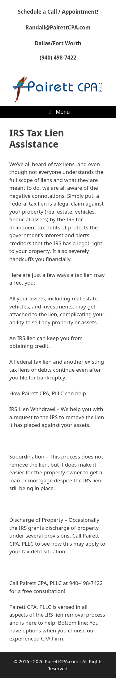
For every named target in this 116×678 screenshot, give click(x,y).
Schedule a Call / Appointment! (58, 11)
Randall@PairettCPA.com (58, 27)
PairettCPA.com (61, 661)
